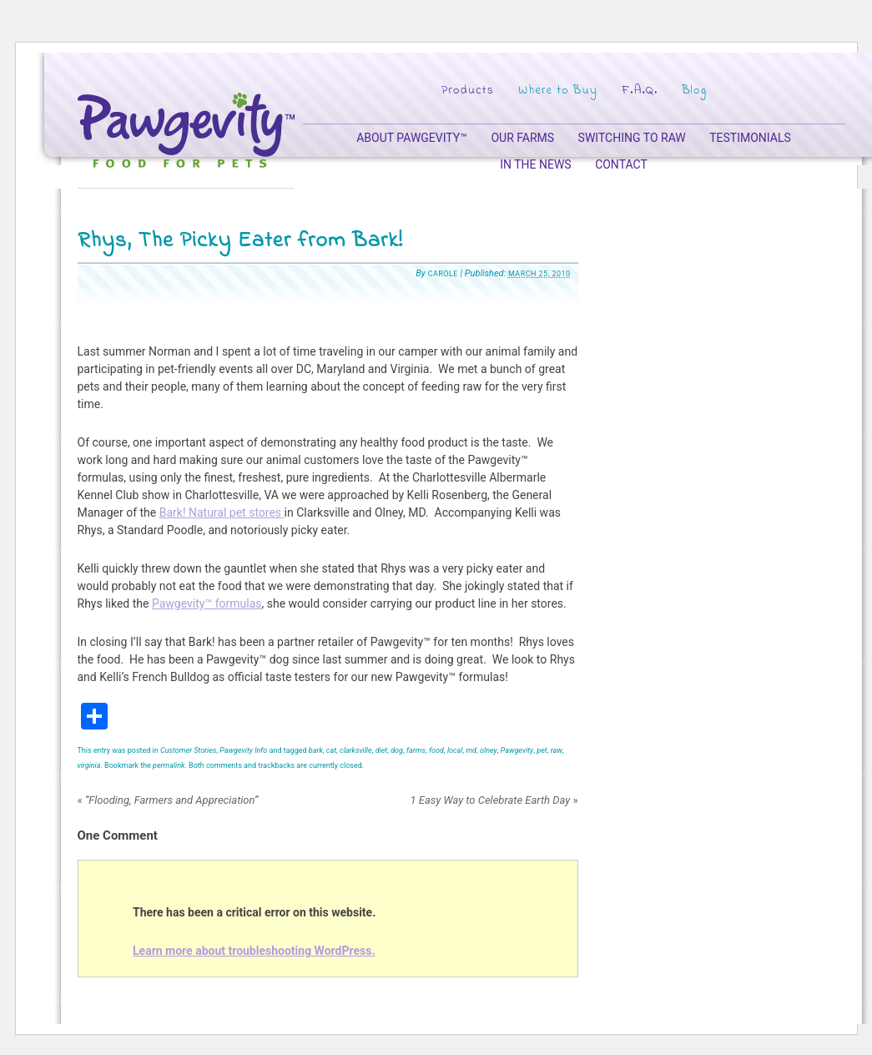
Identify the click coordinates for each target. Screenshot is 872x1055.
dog (397, 750)
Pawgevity (517, 750)
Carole (443, 274)
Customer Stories (188, 750)
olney (488, 750)
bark (316, 750)
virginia (89, 765)
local (455, 750)
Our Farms (522, 137)
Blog (694, 90)
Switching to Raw (632, 137)
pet (542, 750)
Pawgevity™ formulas (207, 603)
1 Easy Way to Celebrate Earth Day (493, 800)
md (471, 750)
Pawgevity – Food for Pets (186, 130)
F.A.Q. (640, 90)
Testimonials (750, 137)
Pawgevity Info (243, 750)
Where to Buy (557, 90)
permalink (168, 765)
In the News (535, 164)
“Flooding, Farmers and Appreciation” (168, 800)
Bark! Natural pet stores (222, 512)
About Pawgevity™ (411, 137)
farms (416, 750)
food (436, 750)
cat (331, 750)
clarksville (356, 750)
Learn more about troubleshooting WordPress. (254, 950)
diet (382, 750)
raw (556, 750)
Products (467, 90)
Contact (621, 164)
